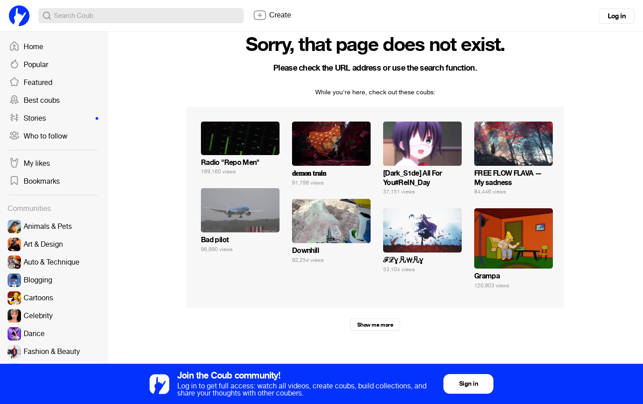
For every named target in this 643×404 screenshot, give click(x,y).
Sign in (468, 383)
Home (26, 47)
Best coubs (34, 100)
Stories (53, 118)
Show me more (375, 324)
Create (272, 15)
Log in (617, 16)
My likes (29, 163)
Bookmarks (34, 181)
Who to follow (38, 136)
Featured (30, 82)
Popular (28, 65)
